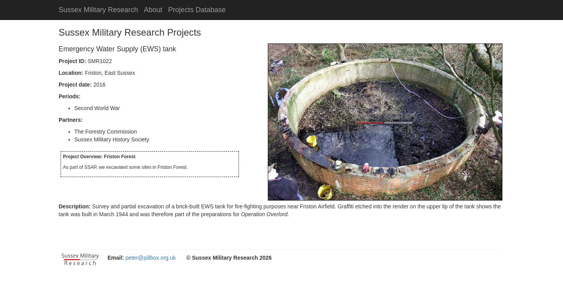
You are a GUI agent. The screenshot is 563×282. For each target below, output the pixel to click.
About (153, 10)
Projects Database (197, 10)
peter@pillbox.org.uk (151, 258)
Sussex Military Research (98, 10)
